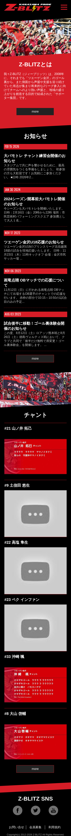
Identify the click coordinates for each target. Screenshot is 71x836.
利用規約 (54, 827)
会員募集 (35, 827)
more (35, 111)
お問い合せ (16, 827)
